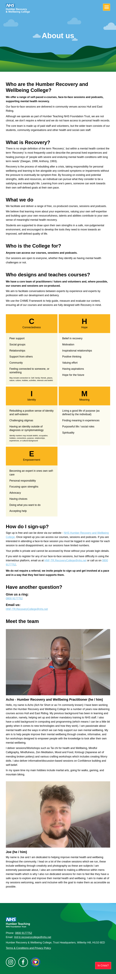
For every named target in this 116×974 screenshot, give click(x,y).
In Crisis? (103, 965)
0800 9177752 (14, 598)
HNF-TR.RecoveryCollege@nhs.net (65, 560)
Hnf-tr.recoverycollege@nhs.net (32, 937)
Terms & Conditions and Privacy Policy (28, 948)
